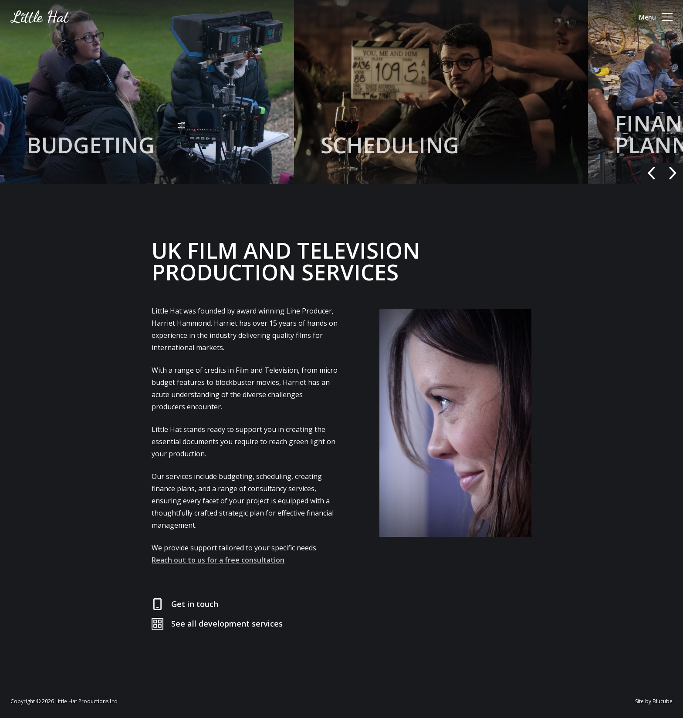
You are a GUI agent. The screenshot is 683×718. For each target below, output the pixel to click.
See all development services (227, 623)
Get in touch (194, 604)
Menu (656, 17)
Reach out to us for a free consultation (218, 560)
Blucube (663, 701)
